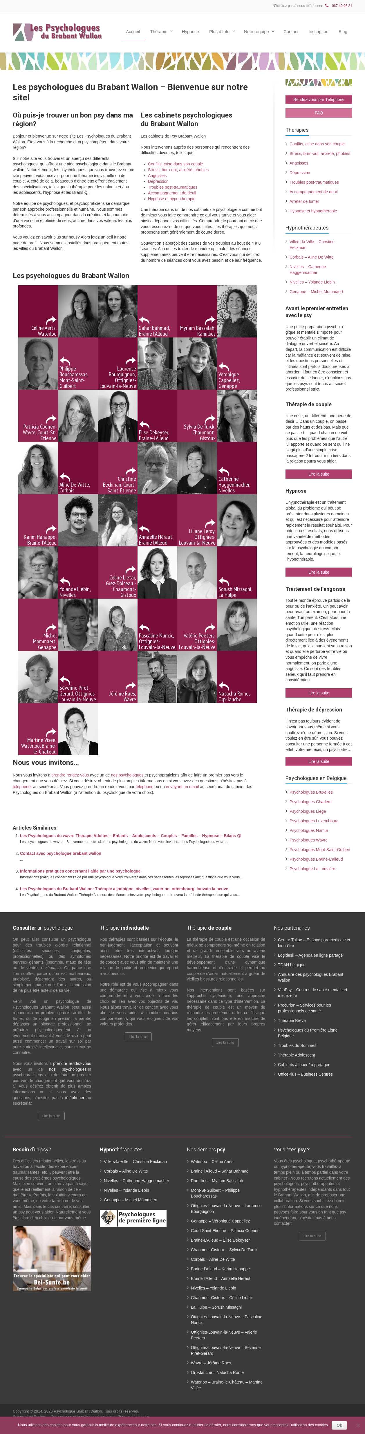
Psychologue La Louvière (312, 868)
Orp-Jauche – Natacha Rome (217, 1372)
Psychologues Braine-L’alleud (316, 858)
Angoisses (157, 175)
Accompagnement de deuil (172, 193)
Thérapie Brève (292, 1020)
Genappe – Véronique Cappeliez (220, 1221)
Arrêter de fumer (304, 201)
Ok (339, 1425)
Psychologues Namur (309, 830)
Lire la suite (51, 1116)
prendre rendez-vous (70, 775)
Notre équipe (259, 31)
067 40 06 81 (338, 6)
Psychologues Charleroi (311, 801)
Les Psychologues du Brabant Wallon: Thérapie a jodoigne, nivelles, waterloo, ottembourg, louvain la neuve (124, 888)
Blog (343, 31)
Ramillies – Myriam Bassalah (217, 1180)
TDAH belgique (292, 964)
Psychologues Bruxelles (311, 791)
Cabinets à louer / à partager (303, 1064)
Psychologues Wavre (309, 839)
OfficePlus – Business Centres (305, 1074)
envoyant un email (182, 786)
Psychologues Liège (308, 810)
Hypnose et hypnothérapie (171, 198)
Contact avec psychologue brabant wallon (60, 853)
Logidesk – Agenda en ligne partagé (310, 955)
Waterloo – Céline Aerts (212, 1161)
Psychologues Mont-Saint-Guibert (320, 849)
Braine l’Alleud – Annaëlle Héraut (220, 1278)
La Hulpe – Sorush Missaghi (216, 1307)
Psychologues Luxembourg (314, 820)
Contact (291, 31)
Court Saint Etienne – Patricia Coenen (225, 1230)
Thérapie (161, 31)
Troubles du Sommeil (297, 1045)
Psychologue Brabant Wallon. (79, 1411)
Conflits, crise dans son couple (175, 164)
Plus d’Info (222, 31)
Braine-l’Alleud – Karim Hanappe (220, 1269)
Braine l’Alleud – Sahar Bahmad (219, 1171)
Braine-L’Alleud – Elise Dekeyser (220, 1240)
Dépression (158, 181)
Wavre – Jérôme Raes (211, 1363)
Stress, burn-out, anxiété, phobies (178, 169)
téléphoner (22, 786)
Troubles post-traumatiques (172, 187)
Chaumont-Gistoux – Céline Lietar (221, 1297)
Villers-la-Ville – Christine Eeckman (135, 1161)
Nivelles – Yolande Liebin (312, 281)
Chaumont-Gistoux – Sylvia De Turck (224, 1249)
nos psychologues (127, 775)
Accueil (133, 31)
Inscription (318, 31)
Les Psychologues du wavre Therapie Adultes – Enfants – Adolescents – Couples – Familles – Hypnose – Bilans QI (130, 835)
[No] (358, 1425)
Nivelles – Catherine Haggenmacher (136, 1180)
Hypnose (190, 31)
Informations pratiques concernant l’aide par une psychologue (80, 871)
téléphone (144, 786)
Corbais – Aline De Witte (312, 256)
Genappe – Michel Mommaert (316, 291)
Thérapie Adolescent (296, 1055)
